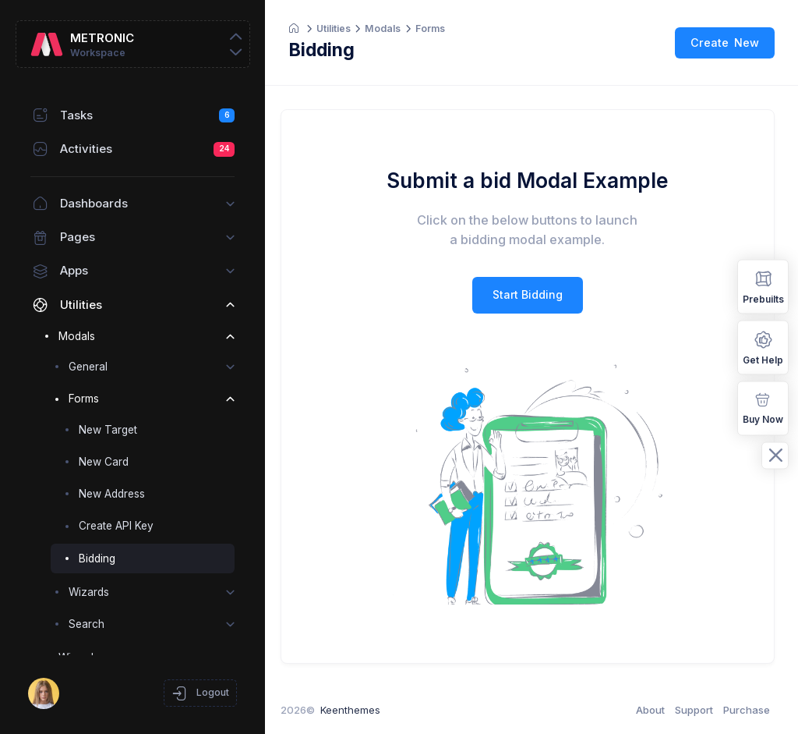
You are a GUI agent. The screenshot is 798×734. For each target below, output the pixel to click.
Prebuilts (763, 286)
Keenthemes (358, 710)
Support (694, 710)
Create (724, 42)
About (650, 710)
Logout (199, 693)
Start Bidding (531, 294)
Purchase (746, 710)
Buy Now (763, 406)
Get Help (763, 347)
